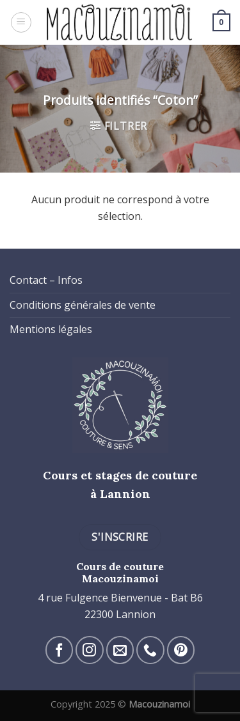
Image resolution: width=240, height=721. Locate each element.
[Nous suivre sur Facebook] (59, 649)
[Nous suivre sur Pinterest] (181, 649)
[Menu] (21, 22)
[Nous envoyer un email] (120, 649)
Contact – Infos (46, 280)
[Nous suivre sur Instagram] (89, 649)
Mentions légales (51, 329)
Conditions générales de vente (83, 305)
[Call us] (150, 649)
